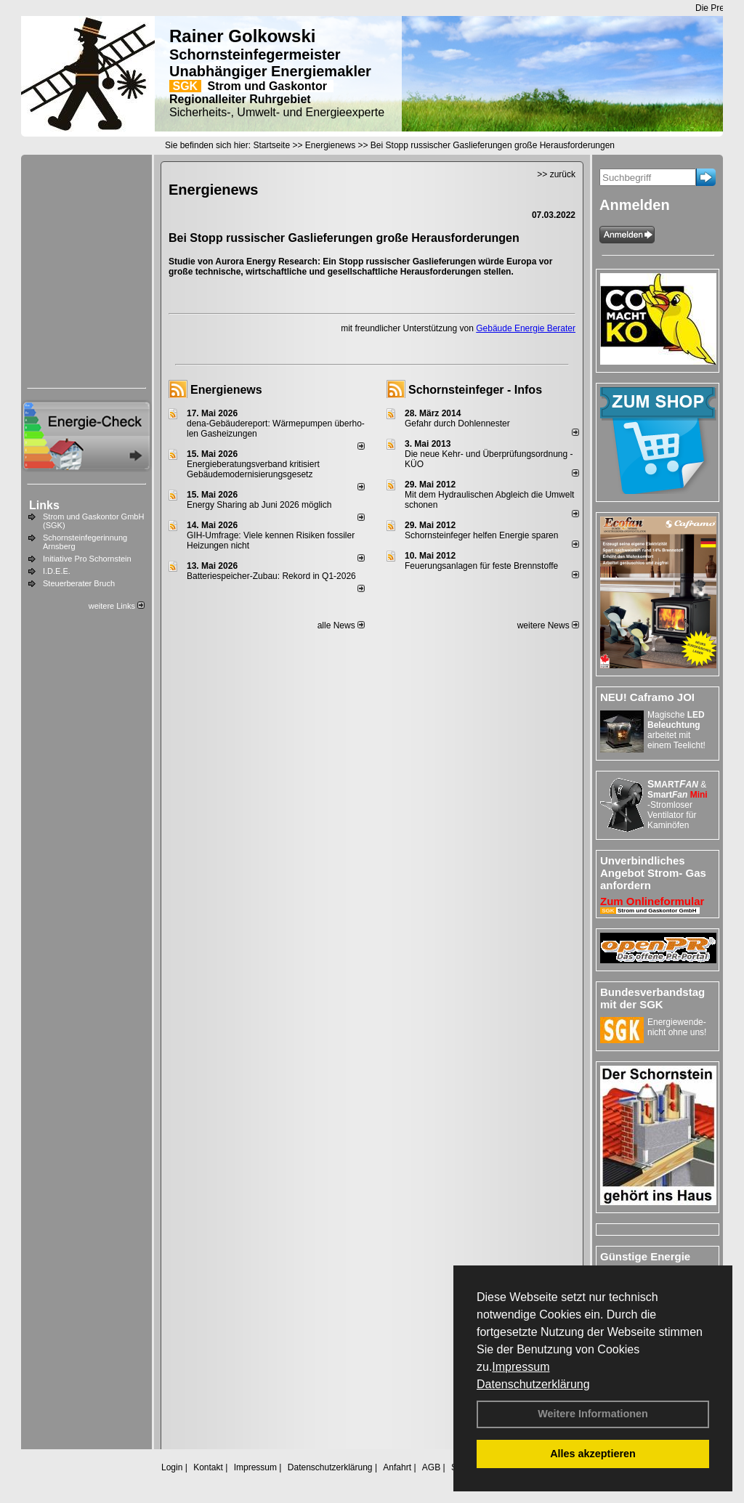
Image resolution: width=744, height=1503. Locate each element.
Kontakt (208, 1467)
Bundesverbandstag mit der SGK (652, 998)
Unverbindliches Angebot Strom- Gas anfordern (653, 872)
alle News (341, 625)
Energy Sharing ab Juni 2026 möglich (259, 505)
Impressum (520, 1367)
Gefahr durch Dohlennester (457, 423)
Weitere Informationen (593, 1413)
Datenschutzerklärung (533, 1384)
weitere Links (117, 605)
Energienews (226, 390)
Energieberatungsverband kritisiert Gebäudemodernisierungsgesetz (253, 469)
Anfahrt (397, 1467)
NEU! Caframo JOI (647, 697)
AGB (431, 1467)
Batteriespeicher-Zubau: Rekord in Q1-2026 (271, 576)
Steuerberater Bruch (79, 583)
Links (44, 505)
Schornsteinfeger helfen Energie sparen (481, 535)
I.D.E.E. (56, 571)
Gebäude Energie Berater (525, 328)
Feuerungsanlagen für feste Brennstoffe (481, 566)
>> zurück (556, 174)
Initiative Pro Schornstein (87, 558)
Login (171, 1467)
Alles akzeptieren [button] (593, 1453)
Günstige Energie (645, 1256)
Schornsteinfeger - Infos (475, 390)
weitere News (548, 625)
